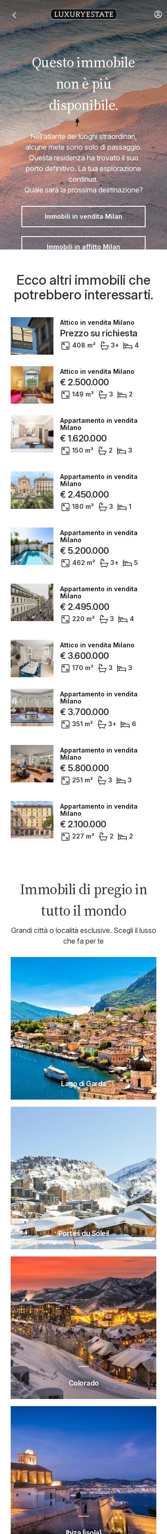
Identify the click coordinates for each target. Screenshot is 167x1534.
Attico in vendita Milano (97, 322)
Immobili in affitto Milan (83, 246)
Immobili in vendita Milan (83, 216)
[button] (158, 14)
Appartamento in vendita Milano (99, 424)
